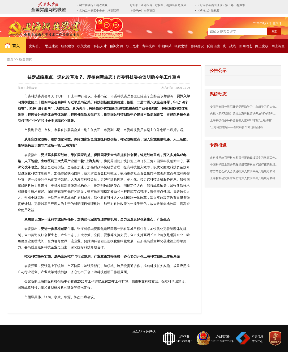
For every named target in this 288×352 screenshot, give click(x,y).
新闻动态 (245, 46)
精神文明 (116, 46)
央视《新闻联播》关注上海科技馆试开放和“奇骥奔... (243, 113)
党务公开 (35, 46)
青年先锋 (148, 46)
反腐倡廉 (213, 46)
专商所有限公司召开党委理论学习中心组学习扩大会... (244, 106)
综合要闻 (25, 59)
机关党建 (83, 46)
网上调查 (278, 46)
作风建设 (197, 46)
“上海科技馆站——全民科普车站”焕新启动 (236, 127)
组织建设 (67, 46)
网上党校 (261, 46)
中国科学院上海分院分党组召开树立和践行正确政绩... (244, 164)
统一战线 (229, 46)
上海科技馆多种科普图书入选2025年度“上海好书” (241, 120)
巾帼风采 (165, 46)
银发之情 (181, 46)
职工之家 (132, 46)
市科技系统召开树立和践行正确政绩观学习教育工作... (244, 157)
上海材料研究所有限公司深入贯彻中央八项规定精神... (244, 178)
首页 (16, 46)
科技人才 (100, 46)
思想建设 (51, 46)
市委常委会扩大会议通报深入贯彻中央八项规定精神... (244, 171)
